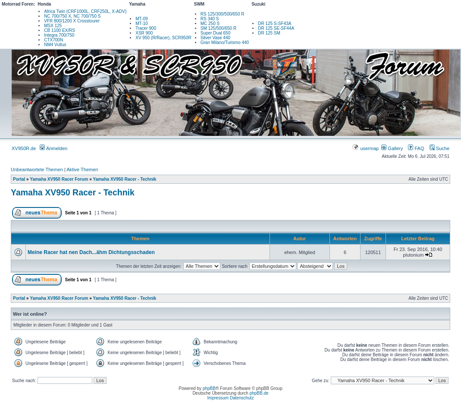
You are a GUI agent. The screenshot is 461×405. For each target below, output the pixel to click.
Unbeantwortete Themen (37, 169)
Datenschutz (242, 398)
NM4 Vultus (55, 44)
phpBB (209, 388)
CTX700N (53, 40)
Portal (19, 179)
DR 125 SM (269, 33)
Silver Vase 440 (215, 37)
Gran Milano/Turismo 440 (225, 42)
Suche (439, 148)
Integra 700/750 (59, 35)
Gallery (392, 148)
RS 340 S (210, 18)
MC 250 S (210, 23)
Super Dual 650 (216, 33)
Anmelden (53, 148)
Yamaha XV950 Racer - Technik (124, 179)
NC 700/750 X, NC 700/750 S (72, 16)
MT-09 (141, 18)
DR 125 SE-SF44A (276, 28)
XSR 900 (144, 33)
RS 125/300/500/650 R (223, 14)
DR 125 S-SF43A (274, 23)
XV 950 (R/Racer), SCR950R (163, 37)
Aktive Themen (82, 169)
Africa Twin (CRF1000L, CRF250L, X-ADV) (85, 11)
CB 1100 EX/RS (59, 30)
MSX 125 (53, 25)
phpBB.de (259, 393)
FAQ (416, 148)
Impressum (218, 398)
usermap (366, 148)
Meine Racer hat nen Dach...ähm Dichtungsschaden (91, 252)
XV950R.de (24, 148)
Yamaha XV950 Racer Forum (59, 179)
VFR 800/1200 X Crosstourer (72, 21)
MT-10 (141, 23)
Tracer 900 (145, 28)
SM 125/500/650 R (218, 28)
